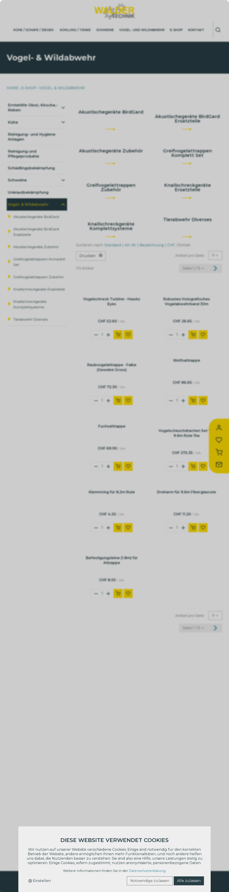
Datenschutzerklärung (147, 871)
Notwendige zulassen (149, 881)
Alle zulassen (189, 881)
